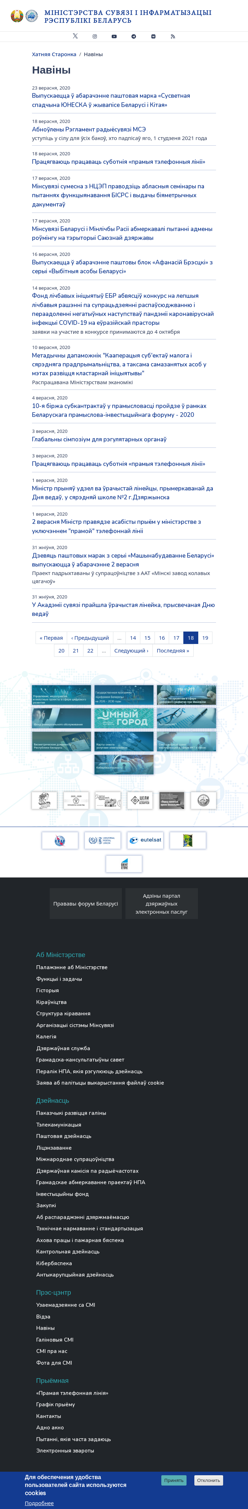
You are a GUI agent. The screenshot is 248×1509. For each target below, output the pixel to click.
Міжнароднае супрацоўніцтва (75, 1159)
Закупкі (46, 1205)
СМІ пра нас (51, 1351)
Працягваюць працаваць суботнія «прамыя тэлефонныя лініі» (118, 162)
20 (63, 650)
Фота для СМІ (54, 1362)
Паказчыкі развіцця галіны (71, 1113)
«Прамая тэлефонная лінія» (72, 1393)
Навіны (45, 1328)
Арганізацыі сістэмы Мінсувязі (75, 1025)
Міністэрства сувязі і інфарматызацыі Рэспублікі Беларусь (128, 16)
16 (163, 637)
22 (92, 650)
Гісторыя (47, 990)
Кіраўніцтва (51, 1002)
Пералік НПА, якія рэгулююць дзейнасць (89, 1071)
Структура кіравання (63, 1013)
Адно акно (50, 1427)
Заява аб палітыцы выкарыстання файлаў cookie (100, 1082)
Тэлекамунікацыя (58, 1124)
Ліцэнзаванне (54, 1147)
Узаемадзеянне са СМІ (65, 1305)
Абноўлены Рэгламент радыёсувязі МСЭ (89, 129)
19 (207, 637)
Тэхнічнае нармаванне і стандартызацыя (89, 1228)
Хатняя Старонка (54, 54)
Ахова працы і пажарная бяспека (80, 1240)
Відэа (43, 1316)
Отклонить (208, 1480)
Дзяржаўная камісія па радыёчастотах (87, 1171)
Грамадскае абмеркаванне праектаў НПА (90, 1182)
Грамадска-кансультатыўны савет (80, 1059)
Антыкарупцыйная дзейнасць (75, 1274)
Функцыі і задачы (59, 979)
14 (135, 637)
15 (149, 637)
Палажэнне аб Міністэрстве (72, 967)
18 (192, 637)
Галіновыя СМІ (55, 1339)
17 (178, 637)
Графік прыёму (55, 1404)
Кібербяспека (54, 1263)
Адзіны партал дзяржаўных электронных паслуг (162, 903)
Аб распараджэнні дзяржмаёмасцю (82, 1217)
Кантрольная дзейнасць (67, 1251)
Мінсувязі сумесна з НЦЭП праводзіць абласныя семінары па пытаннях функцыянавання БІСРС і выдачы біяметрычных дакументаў (118, 195)
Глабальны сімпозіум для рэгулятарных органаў (99, 439)
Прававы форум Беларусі (85, 903)
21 (77, 650)
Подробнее (39, 1503)
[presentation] (43, 905)
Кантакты (48, 1416)
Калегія (46, 1036)
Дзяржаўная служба (63, 1048)
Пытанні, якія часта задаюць (73, 1439)
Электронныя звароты (65, 1450)
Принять (174, 1480)
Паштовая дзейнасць (63, 1136)
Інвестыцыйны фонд (62, 1194)
